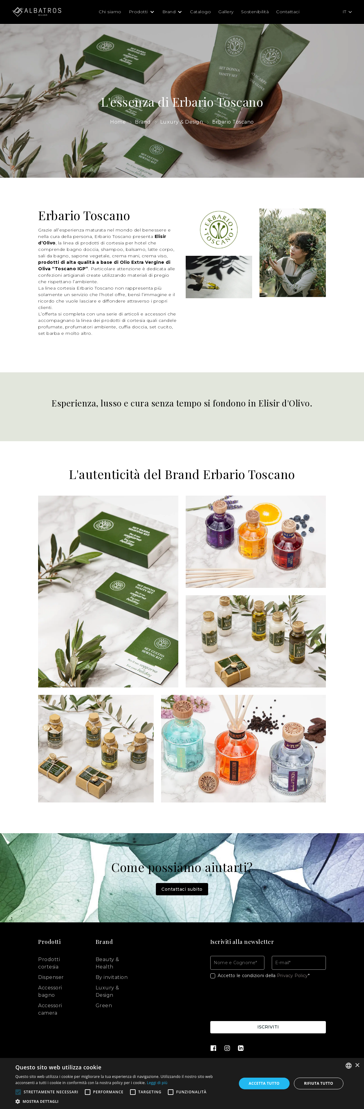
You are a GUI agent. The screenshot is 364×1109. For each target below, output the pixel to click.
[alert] (182, 1083)
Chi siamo (110, 11)
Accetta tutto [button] (264, 1083)
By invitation (112, 977)
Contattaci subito (182, 889)
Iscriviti (268, 1027)
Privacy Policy (292, 975)
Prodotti (138, 11)
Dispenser (51, 977)
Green (104, 1005)
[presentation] (257, 1001)
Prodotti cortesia (49, 963)
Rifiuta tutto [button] (318, 1083)
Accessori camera (50, 1009)
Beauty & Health (107, 963)
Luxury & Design (107, 991)
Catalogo (200, 11)
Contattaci (287, 11)
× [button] (357, 1065)
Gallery (226, 11)
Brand (169, 11)
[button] (122, 1101)
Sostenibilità (255, 11)
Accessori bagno (50, 991)
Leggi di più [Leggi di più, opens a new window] (157, 1082)
